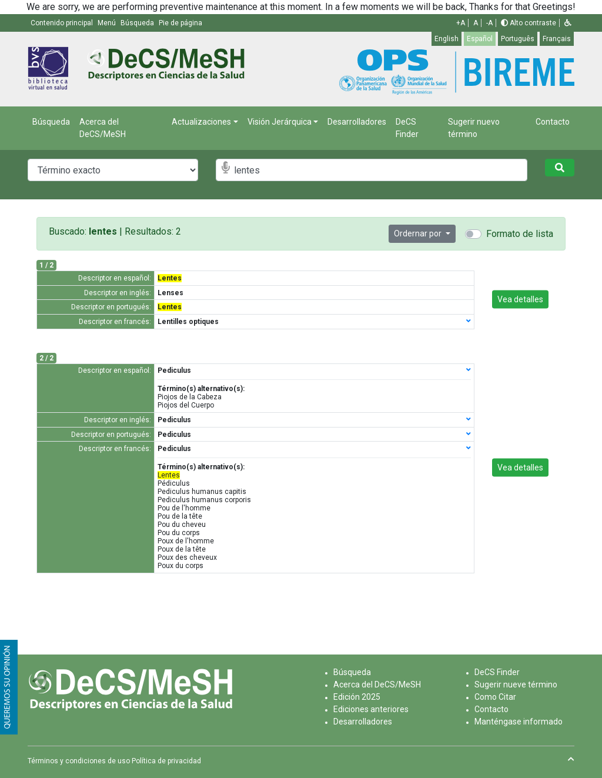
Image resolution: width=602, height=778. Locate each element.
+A (460, 23)
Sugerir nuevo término (474, 128)
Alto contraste (528, 23)
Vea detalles (520, 298)
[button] (567, 23)
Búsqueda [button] (138, 23)
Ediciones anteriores (371, 709)
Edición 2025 (356, 697)
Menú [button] (108, 23)
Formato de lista (519, 233)
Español (480, 39)
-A (489, 23)
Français (557, 39)
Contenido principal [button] (63, 23)
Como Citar (495, 697)
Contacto (553, 121)
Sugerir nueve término (515, 684)
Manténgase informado (518, 721)
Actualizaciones (201, 121)
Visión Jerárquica (280, 121)
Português (517, 39)
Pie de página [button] (180, 23)
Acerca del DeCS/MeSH (102, 128)
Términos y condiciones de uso (79, 761)
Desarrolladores (356, 121)
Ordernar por (418, 233)
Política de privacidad (166, 761)
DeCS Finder (407, 128)
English (446, 39)
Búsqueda (51, 121)
